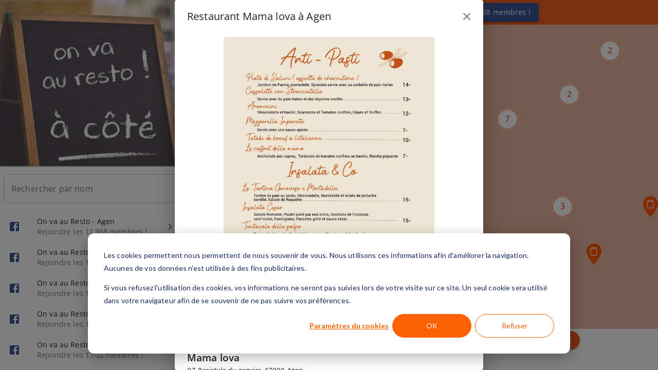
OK (431, 325)
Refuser (514, 325)
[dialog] (329, 293)
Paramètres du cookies (349, 325)
